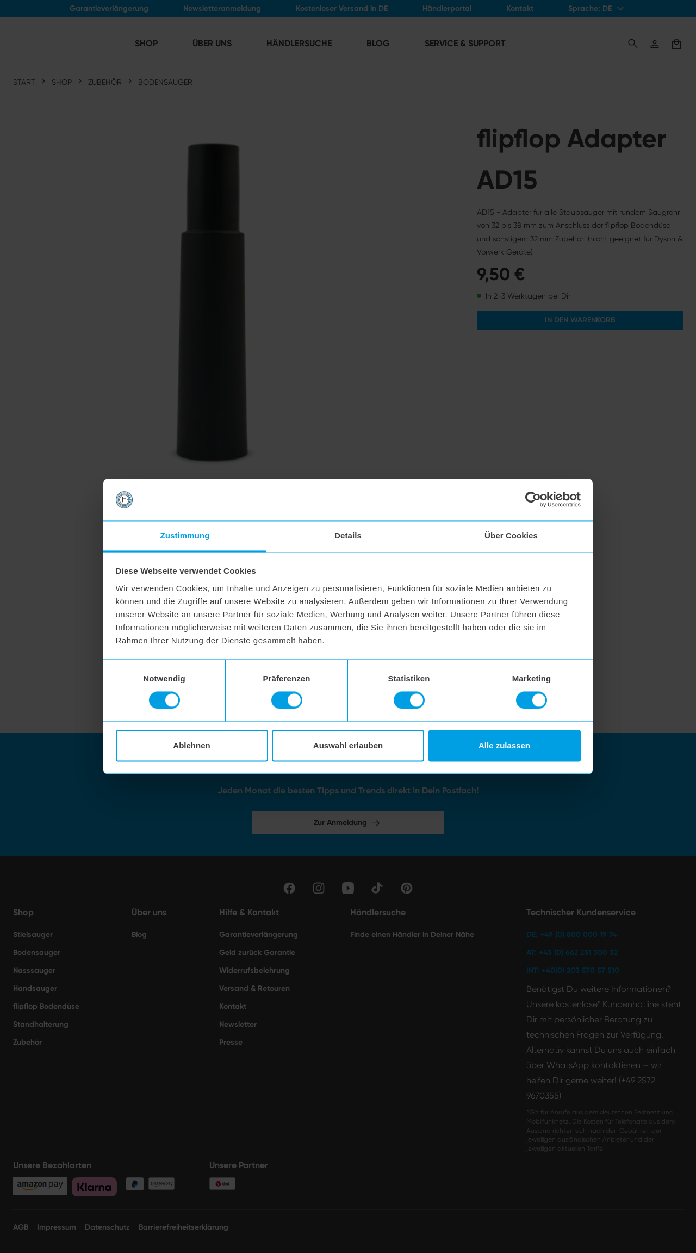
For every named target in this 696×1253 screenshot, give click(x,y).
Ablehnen (191, 745)
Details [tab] (348, 535)
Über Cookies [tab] (511, 535)
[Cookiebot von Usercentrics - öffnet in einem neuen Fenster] (533, 500)
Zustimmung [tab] (185, 535)
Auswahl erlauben (348, 745)
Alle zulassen (504, 745)
